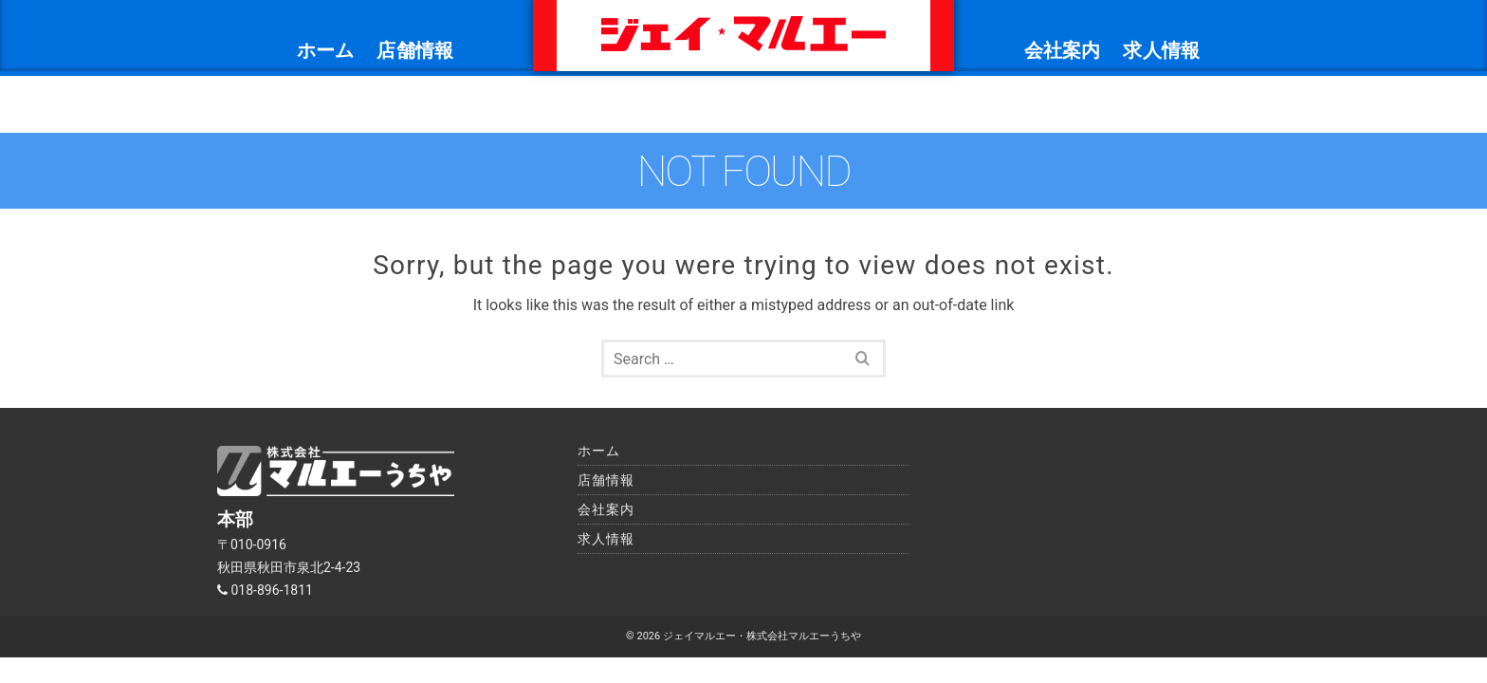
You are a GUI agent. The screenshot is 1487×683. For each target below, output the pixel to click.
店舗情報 (414, 50)
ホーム (326, 50)
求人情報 (1161, 50)
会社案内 (1062, 50)
